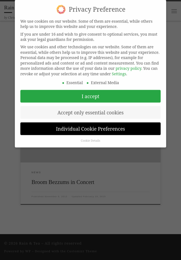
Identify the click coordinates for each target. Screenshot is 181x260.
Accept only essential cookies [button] (90, 108)
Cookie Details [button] (90, 137)
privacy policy (128, 64)
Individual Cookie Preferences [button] (90, 124)
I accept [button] (90, 92)
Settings (119, 69)
